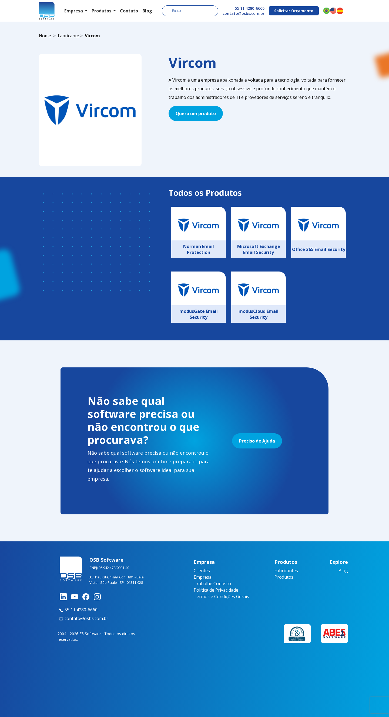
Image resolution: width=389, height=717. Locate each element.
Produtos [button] (102, 11)
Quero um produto (196, 113)
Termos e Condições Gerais (221, 596)
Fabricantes (286, 571)
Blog (147, 11)
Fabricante (68, 36)
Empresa (203, 577)
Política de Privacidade (216, 590)
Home (45, 36)
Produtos (283, 577)
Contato (129, 11)
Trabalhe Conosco (212, 584)
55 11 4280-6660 (249, 8)
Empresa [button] (74, 11)
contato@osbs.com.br (243, 13)
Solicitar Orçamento (293, 10)
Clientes (202, 571)
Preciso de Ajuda (257, 441)
